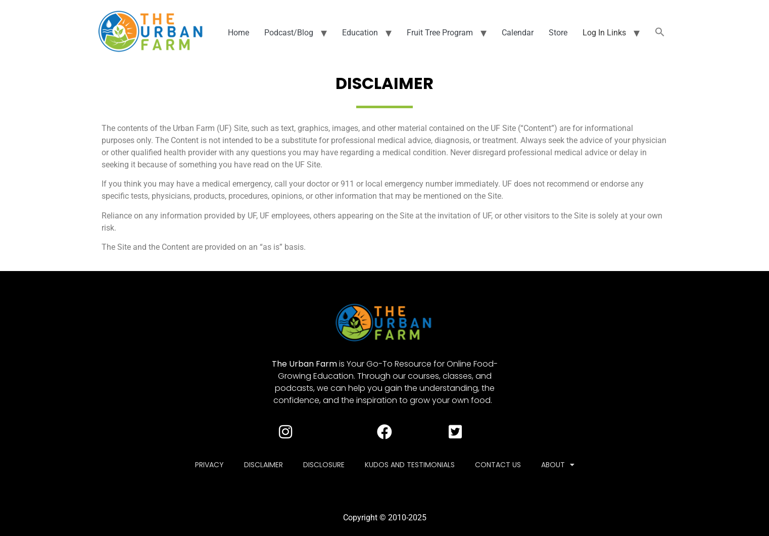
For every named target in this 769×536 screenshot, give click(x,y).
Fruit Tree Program (440, 32)
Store (558, 32)
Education (360, 32)
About (557, 464)
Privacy (209, 465)
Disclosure (324, 465)
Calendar (518, 32)
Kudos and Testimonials (410, 465)
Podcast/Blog (288, 32)
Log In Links (604, 32)
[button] (659, 33)
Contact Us (498, 465)
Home (238, 32)
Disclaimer (263, 465)
